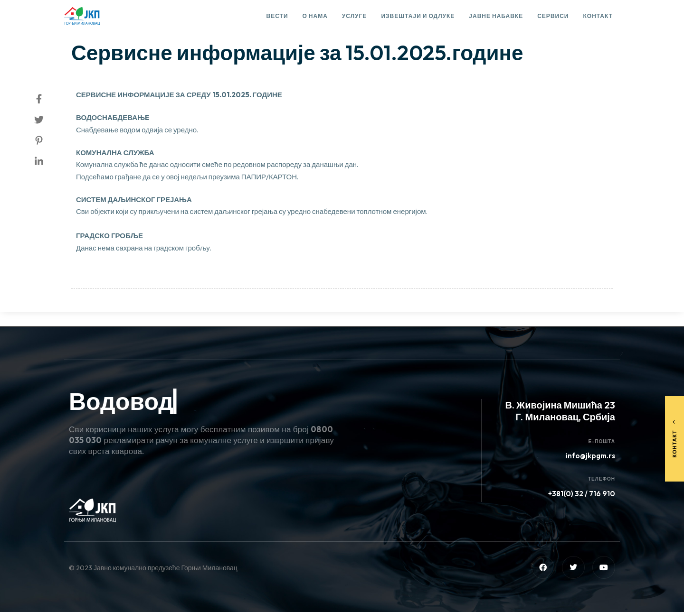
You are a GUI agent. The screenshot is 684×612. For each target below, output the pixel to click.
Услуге (354, 15)
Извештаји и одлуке (418, 15)
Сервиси (553, 15)
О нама (315, 15)
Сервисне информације (118, 26)
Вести (277, 15)
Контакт (598, 15)
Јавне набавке (496, 15)
